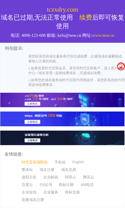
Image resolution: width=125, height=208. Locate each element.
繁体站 (27, 170)
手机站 (60, 162)
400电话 (86, 185)
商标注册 (66, 185)
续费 (85, 17)
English (78, 162)
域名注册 (47, 170)
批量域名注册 (33, 200)
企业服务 (50, 192)
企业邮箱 (50, 177)
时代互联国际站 (35, 162)
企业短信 (29, 192)
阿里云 (70, 177)
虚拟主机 (29, 177)
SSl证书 (46, 185)
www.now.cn (103, 35)
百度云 (27, 185)
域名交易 (68, 170)
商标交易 (72, 192)
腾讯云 (88, 177)
